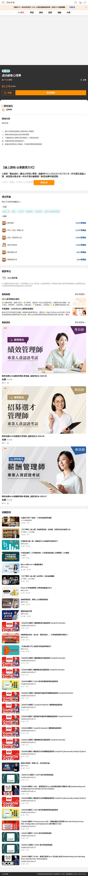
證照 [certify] (50, 13)
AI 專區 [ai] (21, 13)
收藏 (9, 93)
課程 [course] (41, 13)
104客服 (5, 874)
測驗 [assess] (59, 13)
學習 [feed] (32, 13)
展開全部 (44, 183)
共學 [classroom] (68, 13)
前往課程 (51, 93)
